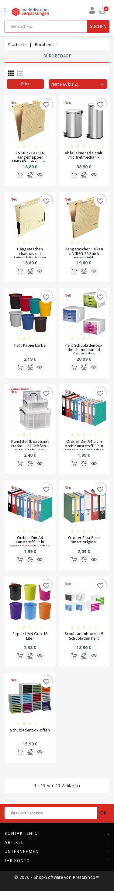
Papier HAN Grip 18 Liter (29, 635)
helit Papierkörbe (30, 345)
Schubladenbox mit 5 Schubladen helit (84, 635)
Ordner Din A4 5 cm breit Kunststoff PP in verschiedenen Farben (84, 445)
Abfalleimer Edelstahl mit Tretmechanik (84, 155)
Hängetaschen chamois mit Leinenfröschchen (30, 253)
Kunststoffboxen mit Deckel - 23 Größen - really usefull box (30, 445)
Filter (25, 83)
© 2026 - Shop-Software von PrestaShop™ (56, 877)
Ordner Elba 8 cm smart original (84, 539)
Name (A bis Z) (78, 84)
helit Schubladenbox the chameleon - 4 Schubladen (84, 349)
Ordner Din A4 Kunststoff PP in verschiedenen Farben (30, 542)
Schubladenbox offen (30, 730)
